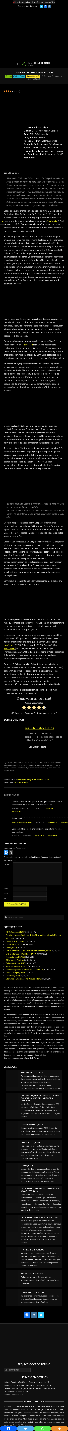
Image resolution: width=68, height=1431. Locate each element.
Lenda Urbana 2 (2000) (15, 941)
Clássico (12, 768)
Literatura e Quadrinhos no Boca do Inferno (24, 979)
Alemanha (40, 765)
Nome (6, 888)
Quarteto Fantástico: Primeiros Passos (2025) (30, 1382)
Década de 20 (22, 768)
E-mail (6, 893)
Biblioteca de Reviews (15, 960)
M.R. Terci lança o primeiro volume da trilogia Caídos (33, 1388)
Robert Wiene (9, 770)
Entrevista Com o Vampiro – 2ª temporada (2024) (31, 1385)
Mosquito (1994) (13, 976)
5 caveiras (32, 765)
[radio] (24, 708)
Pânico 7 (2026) (17, 1394)
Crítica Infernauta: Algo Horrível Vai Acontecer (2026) (28, 951)
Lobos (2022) (11, 947)
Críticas (9, 76)
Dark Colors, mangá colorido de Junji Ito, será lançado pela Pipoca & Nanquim (40, 1098)
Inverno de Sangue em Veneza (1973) (33, 779)
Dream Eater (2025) (14, 944)
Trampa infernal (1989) (15, 957)
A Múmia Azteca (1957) (15, 932)
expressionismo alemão (37, 768)
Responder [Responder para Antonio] (52, 836)
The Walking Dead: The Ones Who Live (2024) (25, 969)
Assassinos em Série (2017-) (17, 966)
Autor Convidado (39, 728)
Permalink (49, 808)
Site (5, 898)
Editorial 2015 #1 (21, 782)
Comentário (8, 864)
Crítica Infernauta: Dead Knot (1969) (21, 954)
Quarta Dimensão (33, 76)
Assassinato (49, 765)
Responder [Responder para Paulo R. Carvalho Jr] (16, 811)
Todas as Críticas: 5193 (15, 963)
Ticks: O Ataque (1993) (15, 972)
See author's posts (37, 746)
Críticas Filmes (19, 76)
